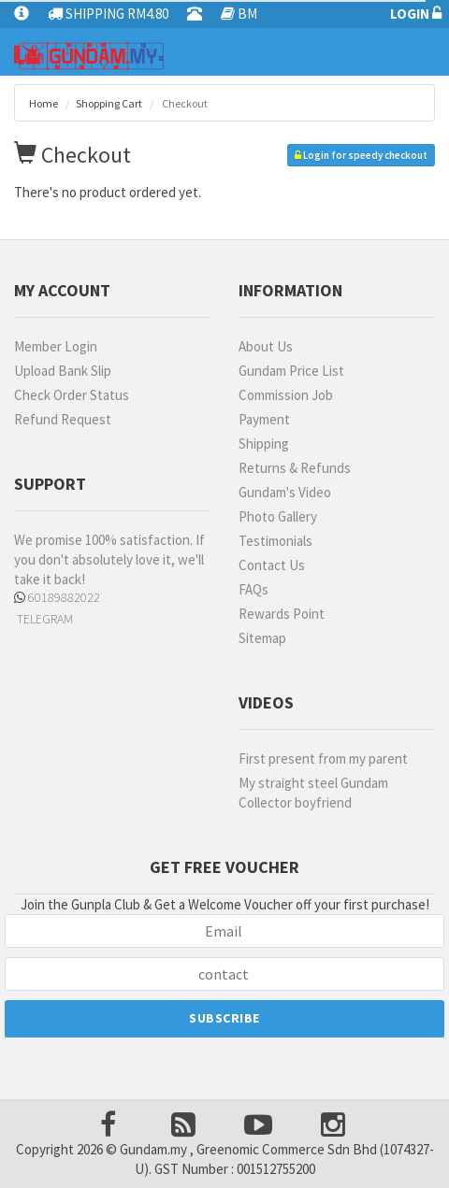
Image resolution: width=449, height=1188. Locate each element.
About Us (266, 346)
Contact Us (272, 565)
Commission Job (286, 395)
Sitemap (262, 638)
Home (43, 103)
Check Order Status (71, 395)
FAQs (253, 589)
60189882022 (57, 597)
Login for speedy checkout (361, 155)
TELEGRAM (43, 618)
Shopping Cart (109, 103)
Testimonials (275, 541)
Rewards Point (282, 614)
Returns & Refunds (295, 468)
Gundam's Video (285, 492)
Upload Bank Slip (62, 370)
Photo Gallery (278, 516)
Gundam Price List (291, 370)
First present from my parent (323, 758)
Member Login (55, 346)
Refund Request (62, 419)
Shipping (264, 443)
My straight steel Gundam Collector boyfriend (313, 792)
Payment (264, 419)
